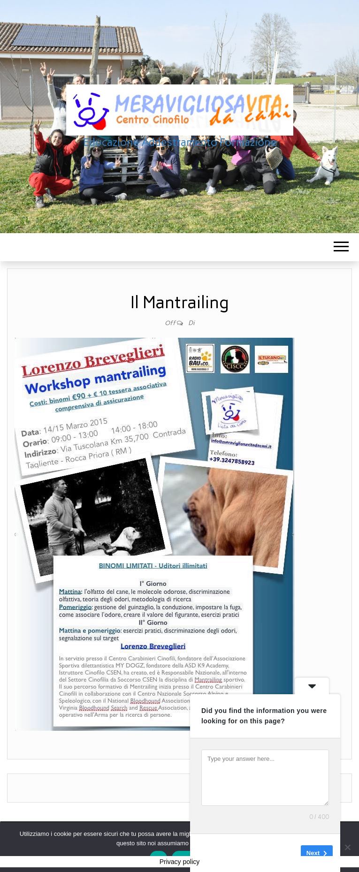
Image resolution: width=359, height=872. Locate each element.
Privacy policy (180, 861)
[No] (347, 847)
